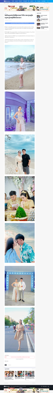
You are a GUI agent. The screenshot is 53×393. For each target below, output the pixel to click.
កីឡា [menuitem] (28, 1)
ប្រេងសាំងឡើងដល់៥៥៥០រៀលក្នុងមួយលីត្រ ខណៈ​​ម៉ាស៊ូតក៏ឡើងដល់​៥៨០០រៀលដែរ (29, 378)
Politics (8, 3)
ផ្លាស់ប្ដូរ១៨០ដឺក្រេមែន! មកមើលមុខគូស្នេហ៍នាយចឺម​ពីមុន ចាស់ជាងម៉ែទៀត (19, 378)
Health (27, 3)
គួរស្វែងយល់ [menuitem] (31, 1)
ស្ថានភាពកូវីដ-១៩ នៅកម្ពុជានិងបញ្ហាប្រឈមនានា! (44, 23)
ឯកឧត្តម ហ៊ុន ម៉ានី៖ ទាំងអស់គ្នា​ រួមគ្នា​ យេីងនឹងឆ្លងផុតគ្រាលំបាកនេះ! (44, 20)
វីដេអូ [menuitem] (35, 1)
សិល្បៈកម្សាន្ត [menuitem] (38, 1)
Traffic (11, 3)
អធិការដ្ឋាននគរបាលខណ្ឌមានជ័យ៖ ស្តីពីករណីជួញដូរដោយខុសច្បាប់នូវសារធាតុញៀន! (44, 27)
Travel (30, 3)
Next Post (33, 383)
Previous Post (6, 383)
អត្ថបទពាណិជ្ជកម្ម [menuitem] (43, 1)
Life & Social (15, 3)
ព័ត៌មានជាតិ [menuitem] (20, 1)
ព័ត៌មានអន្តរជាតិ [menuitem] (25, 1)
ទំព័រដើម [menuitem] (13, 1)
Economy (23, 3)
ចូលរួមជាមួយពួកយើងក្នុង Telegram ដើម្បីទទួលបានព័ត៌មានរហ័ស (20, 23)
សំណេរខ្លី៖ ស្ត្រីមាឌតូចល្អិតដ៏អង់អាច (44, 16)
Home (5, 3)
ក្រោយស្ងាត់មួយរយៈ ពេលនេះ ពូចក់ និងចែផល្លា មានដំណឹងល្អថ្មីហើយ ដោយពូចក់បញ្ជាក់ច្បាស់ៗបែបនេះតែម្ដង (9, 378)
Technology (19, 3)
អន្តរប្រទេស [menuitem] (16, 1)
